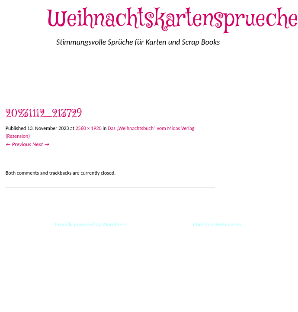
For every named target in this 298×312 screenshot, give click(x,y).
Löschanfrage (169, 70)
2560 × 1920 (89, 128)
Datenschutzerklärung (232, 70)
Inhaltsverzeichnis (74, 90)
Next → (40, 144)
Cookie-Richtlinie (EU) (63, 70)
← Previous (18, 144)
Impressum (122, 70)
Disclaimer (21, 90)
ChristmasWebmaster (217, 224)
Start (13, 70)
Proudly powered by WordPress (91, 224)
